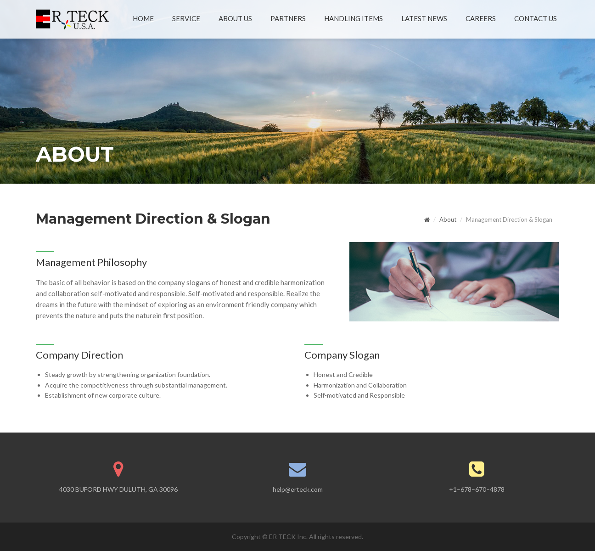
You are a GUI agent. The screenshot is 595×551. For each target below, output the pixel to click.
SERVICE (186, 18)
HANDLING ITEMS (353, 18)
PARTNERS (288, 18)
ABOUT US (235, 18)
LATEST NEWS (424, 18)
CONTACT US (535, 18)
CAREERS (481, 18)
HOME (143, 18)
